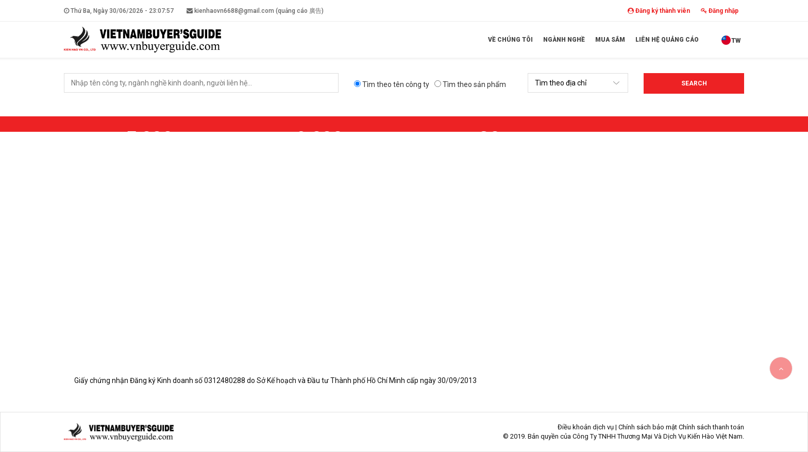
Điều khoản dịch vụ (586, 427)
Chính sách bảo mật (647, 427)
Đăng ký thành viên (659, 10)
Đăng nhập (719, 10)
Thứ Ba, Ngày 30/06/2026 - (119, 11)
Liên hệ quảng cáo (667, 39)
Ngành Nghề (564, 39)
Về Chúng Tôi (510, 39)
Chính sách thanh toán (711, 427)
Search (694, 83)
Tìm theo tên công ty (391, 84)
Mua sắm (610, 39)
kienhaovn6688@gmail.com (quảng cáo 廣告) (255, 10)
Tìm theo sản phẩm (470, 84)
